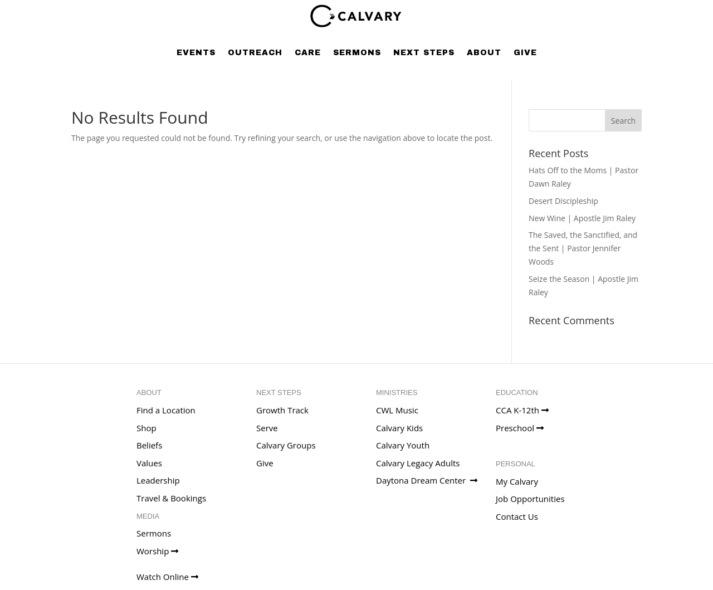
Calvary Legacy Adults (418, 463)
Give (525, 52)
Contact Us (517, 516)
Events (196, 52)
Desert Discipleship (563, 201)
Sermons (357, 52)
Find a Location (166, 410)
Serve (267, 427)
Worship (157, 551)
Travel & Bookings (171, 498)
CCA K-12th (522, 410)
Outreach (255, 52)
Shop (146, 427)
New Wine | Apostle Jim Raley (582, 218)
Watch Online (167, 576)
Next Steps (424, 52)
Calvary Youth (402, 445)
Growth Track (282, 410)
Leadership (158, 480)
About (484, 52)
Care (308, 52)
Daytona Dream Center (426, 480)
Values (149, 463)
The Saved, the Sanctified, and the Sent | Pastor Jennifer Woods (583, 248)
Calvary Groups (286, 445)
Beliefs (149, 445)
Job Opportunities (530, 498)
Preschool (520, 427)
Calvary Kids (399, 427)
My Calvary (517, 481)
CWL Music (397, 410)
